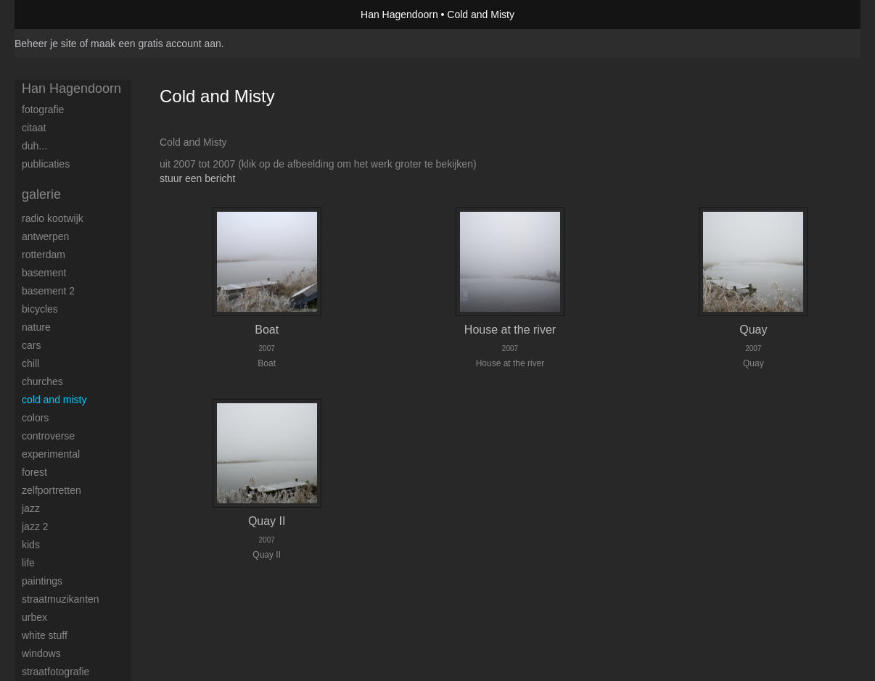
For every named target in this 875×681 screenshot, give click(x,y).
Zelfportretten (51, 490)
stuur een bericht (197, 178)
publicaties (46, 164)
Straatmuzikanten (60, 599)
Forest (34, 472)
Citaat (34, 127)
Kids (31, 544)
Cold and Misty (54, 399)
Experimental (51, 454)
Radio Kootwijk (52, 218)
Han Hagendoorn (399, 14)
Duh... (34, 146)
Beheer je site (46, 43)
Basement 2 (48, 291)
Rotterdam (43, 254)
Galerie (41, 194)
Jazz (31, 508)
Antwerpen (45, 236)
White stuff (44, 635)
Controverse (48, 436)
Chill (30, 363)
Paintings (42, 581)
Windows (41, 653)
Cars (31, 345)
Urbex (34, 617)
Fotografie (43, 109)
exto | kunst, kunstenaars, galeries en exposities (55, 14)
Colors (35, 418)
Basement (44, 272)
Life (28, 563)
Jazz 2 (35, 526)
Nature (36, 327)
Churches (42, 381)
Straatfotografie (55, 671)
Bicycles (40, 309)
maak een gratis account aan (156, 43)
